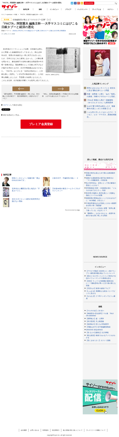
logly (78, 210)
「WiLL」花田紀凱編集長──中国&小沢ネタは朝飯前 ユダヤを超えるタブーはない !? (60, 95)
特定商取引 (56, 430)
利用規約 (46, 430)
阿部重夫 (63, 31)
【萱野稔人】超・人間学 (95, 318)
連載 (40, 9)
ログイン (6, 105)
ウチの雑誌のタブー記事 (31, 31)
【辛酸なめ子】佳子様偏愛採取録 (98, 327)
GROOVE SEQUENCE (94, 330)
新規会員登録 (89, 3)
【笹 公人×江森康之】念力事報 (97, 332)
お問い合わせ (34, 430)
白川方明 (56, 31)
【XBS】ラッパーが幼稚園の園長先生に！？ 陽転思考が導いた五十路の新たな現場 (101, 283)
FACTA (20, 31)
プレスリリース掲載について (96, 430)
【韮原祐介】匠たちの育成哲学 (97, 324)
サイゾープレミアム (9, 7)
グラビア (68, 9)
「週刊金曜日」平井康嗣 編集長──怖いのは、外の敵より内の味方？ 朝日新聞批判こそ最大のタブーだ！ (21, 96)
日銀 (51, 31)
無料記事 (26, 9)
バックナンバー (82, 9)
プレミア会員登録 (41, 124)
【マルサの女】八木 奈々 (95, 311)
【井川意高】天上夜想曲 (95, 321)
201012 (15, 31)
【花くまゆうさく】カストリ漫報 (98, 340)
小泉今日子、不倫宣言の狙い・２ (65, 178)
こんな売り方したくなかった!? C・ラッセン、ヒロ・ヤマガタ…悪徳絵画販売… (101, 114)
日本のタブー (44, 31)
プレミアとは (96, 9)
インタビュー (54, 9)
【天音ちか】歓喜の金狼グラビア (98, 288)
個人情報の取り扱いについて (73, 430)
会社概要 (24, 430)
